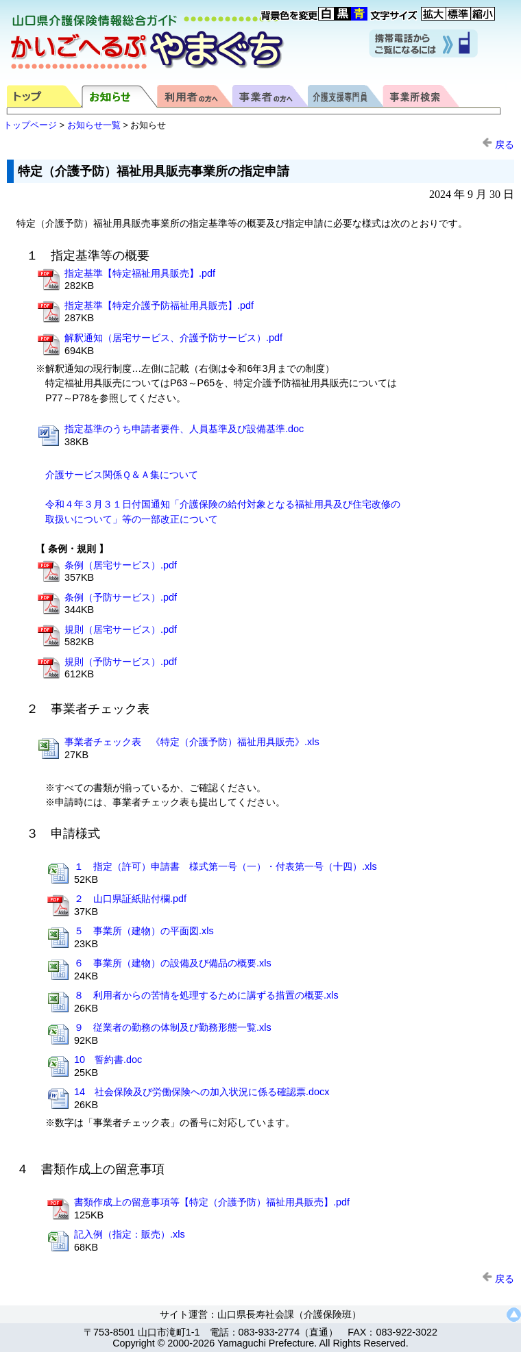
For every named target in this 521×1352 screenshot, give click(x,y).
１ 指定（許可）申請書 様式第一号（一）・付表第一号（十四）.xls (225, 866)
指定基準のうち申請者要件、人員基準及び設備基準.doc (184, 428)
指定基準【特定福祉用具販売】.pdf (139, 273)
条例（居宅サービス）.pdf (120, 565)
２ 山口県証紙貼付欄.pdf (130, 898)
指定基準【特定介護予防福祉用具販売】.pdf (159, 305)
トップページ (30, 125)
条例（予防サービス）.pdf (120, 597)
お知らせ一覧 (94, 125)
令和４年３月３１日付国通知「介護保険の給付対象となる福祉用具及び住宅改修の (222, 504)
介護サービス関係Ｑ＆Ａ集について (121, 474)
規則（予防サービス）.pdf (120, 661)
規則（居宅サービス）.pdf (120, 629)
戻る (498, 144)
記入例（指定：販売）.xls (129, 1234)
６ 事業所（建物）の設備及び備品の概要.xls (172, 962)
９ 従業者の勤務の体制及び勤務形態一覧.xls (172, 1027)
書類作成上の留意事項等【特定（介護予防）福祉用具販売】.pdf (212, 1202)
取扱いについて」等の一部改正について (131, 519)
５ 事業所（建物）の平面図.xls (144, 930)
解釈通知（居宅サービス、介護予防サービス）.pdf (173, 337)
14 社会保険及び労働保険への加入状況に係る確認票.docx (201, 1091)
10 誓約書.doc (108, 1059)
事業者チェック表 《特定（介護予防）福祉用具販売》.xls (191, 741)
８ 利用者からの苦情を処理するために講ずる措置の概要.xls (206, 995)
